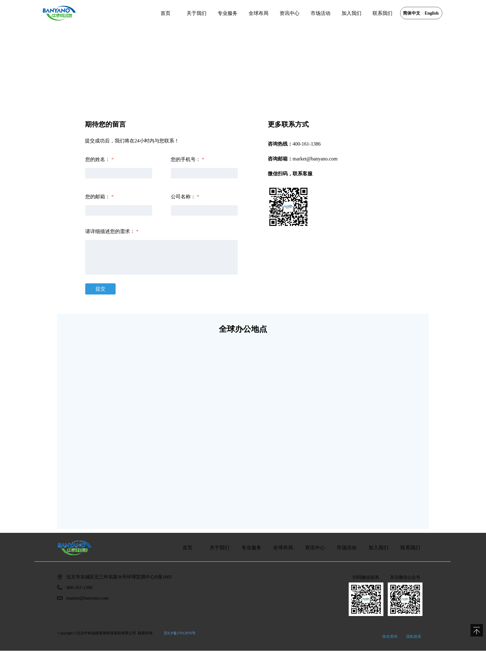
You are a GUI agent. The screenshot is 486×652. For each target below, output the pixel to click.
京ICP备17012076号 (180, 633)
